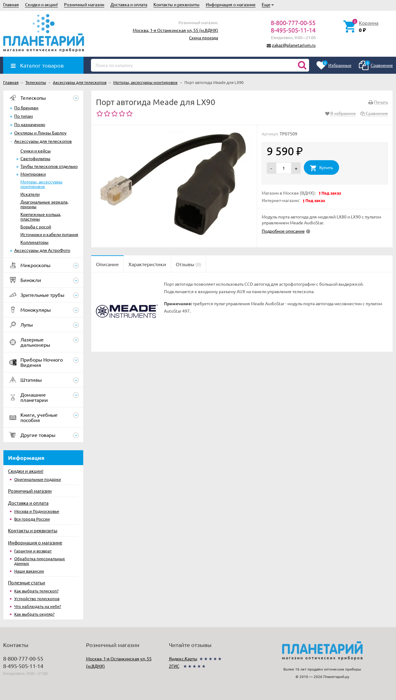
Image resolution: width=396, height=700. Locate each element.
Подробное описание (283, 231)
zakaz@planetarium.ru (294, 45)
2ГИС (174, 666)
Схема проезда (203, 37)
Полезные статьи (26, 582)
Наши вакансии (29, 571)
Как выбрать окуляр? (34, 614)
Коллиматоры (34, 242)
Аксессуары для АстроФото (42, 250)
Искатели (30, 194)
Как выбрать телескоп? (36, 590)
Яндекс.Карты (183, 658)
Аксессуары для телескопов (43, 141)
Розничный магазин (84, 4)
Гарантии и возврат (33, 550)
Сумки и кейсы (35, 150)
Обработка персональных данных (39, 561)
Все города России (32, 519)
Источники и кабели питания (49, 234)
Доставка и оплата (128, 4)
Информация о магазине (231, 4)
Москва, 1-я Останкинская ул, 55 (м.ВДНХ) (175, 30)
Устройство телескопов (36, 598)
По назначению (29, 124)
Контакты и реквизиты (176, 4)
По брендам (26, 107)
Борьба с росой (35, 226)
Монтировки (33, 174)
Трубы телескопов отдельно (49, 166)
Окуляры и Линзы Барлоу (40, 132)
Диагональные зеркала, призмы (44, 204)
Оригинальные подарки (37, 479)
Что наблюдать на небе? (37, 606)
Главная (11, 4)
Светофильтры (35, 158)
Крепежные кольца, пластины (40, 216)
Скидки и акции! (41, 4)
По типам (23, 116)
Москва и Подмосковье (36, 511)
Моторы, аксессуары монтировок (41, 184)
